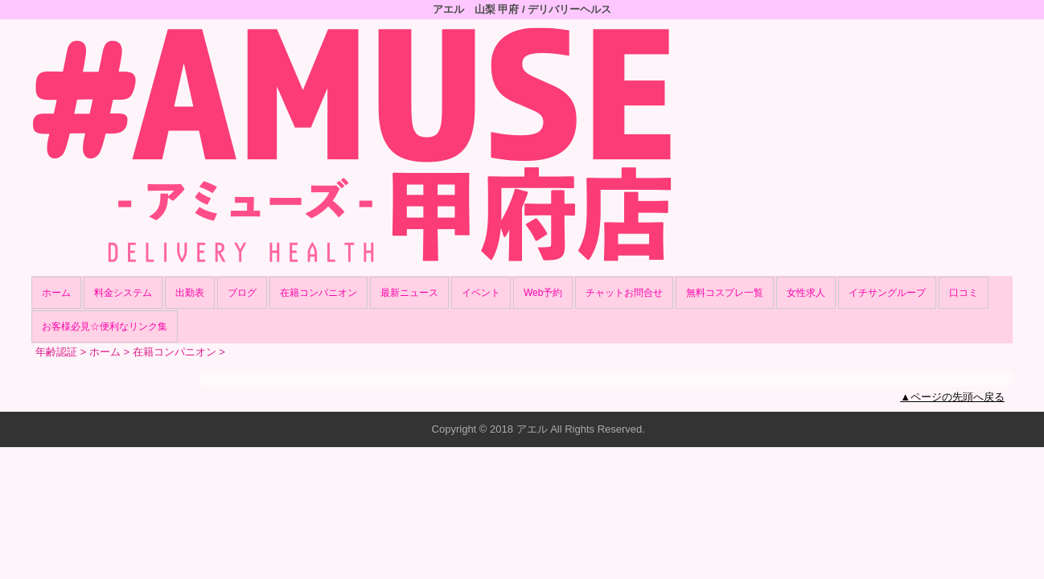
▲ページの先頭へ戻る (952, 397)
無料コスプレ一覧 (724, 292)
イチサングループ (887, 292)
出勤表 (189, 292)
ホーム (56, 292)
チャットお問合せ (624, 292)
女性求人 (806, 292)
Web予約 (543, 292)
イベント (481, 292)
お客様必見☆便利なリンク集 (104, 326)
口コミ (963, 292)
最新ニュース (409, 292)
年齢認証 (56, 352)
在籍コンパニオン (318, 292)
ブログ (242, 292)
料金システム (123, 292)
